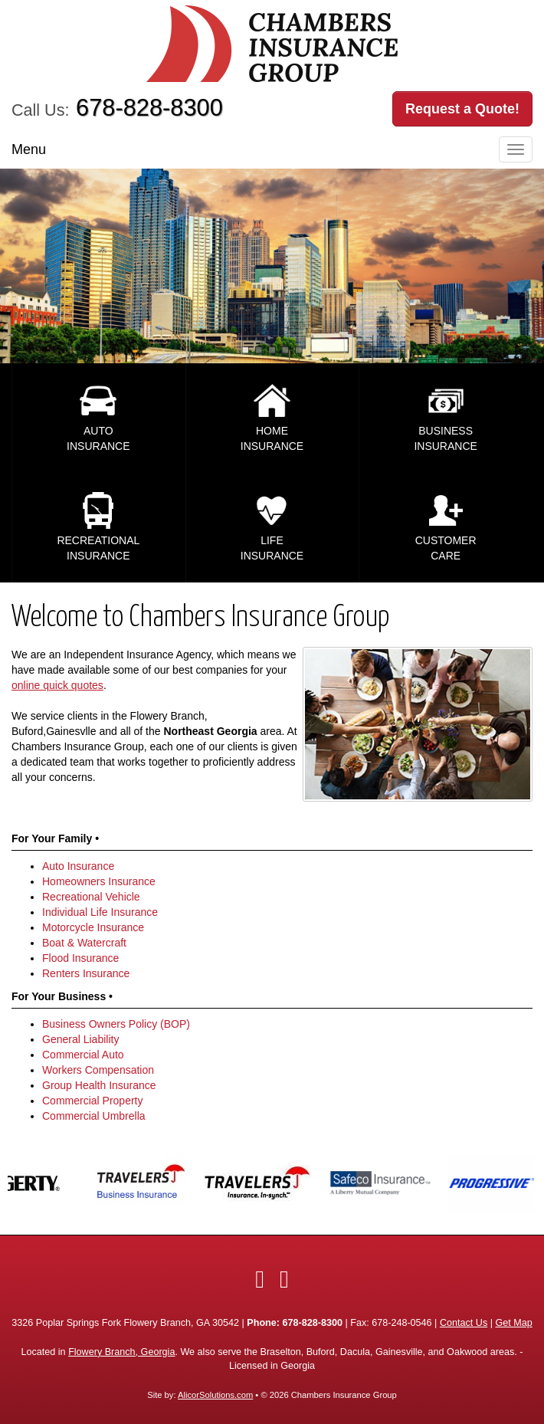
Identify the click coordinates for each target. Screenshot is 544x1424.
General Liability (80, 1039)
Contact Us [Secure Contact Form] (463, 1322)
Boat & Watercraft (84, 943)
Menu (28, 149)
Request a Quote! (462, 108)
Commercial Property (92, 1100)
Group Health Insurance (99, 1085)
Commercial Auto (83, 1054)
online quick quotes (57, 685)
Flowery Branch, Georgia (121, 1352)
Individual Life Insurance (100, 912)
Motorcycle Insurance (93, 927)
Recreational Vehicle (91, 897)
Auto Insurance (78, 866)
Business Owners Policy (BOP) (116, 1024)
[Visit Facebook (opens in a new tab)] (259, 1279)
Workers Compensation (98, 1070)
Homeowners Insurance (99, 881)
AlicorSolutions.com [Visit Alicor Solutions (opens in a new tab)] (215, 1394)
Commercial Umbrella (94, 1116)
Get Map (513, 1322)
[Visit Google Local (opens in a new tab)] (284, 1279)
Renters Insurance (85, 973)
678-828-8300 (149, 107)
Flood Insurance (80, 958)
